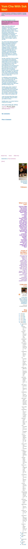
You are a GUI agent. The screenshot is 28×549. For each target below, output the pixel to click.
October (24, 535)
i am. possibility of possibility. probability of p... (24, 429)
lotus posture (7, 107)
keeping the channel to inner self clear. (24, 334)
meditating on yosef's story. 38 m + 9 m (24, 394)
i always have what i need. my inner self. (24, 460)
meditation (12, 107)
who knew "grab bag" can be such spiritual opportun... (24, 402)
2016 (22, 313)
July (23, 544)
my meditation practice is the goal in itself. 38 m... (24, 362)
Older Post (16, 155)
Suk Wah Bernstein (24, 295)
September (24, 539)
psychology (4, 108)
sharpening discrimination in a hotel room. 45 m (24, 494)
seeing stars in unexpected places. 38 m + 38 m (24, 487)
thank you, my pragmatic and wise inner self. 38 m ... (24, 469)
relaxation (8, 108)
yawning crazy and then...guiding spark (24, 421)
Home (10, 155)
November (24, 532)
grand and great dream (24, 340)
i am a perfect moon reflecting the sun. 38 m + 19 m (24, 438)
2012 (22, 318)
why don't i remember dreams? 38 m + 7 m (24, 387)
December (24, 324)
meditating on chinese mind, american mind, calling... (24, 413)
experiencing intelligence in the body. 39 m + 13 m (24, 519)
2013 (22, 316)
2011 (22, 319)
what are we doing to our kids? (24, 501)
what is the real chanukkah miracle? (24, 446)
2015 (22, 315)
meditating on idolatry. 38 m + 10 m (24, 354)
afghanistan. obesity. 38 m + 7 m (24, 507)
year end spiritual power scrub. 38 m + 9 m (24, 380)
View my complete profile (23, 305)
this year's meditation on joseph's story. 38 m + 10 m (24, 346)
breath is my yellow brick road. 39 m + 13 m (24, 527)
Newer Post (4, 155)
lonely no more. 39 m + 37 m (24, 512)
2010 (22, 321)
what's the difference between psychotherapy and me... (24, 371)
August (23, 541)
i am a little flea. (24, 407)
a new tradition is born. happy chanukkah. (24, 453)
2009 (22, 322)
